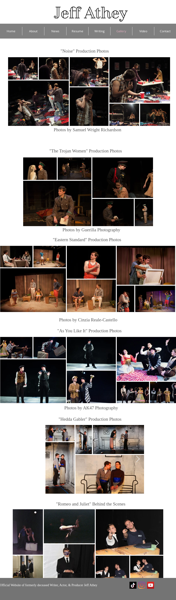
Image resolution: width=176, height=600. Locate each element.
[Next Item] (170, 369)
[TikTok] (132, 585)
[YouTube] (150, 585)
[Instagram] (141, 585)
